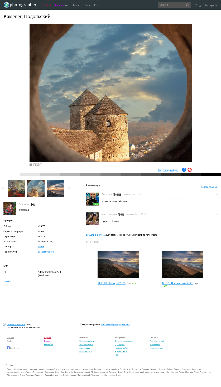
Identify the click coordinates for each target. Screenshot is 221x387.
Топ (76, 5)
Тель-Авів (30, 375)
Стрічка (46, 5)
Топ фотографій (86, 344)
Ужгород (58, 375)
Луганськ (112, 372)
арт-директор (87, 369)
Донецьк (177, 369)
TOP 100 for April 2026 (112, 283)
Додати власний (209, 187)
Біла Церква (125, 369)
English (10, 341)
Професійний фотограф (17, 369)
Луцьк (120, 372)
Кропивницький (101, 372)
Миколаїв (165, 372)
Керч (57, 372)
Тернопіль (39, 375)
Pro (96, 5)
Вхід (198, 5)
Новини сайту (121, 351)
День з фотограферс (124, 341)
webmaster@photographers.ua (115, 324)
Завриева (24, 204)
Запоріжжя (196, 369)
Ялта (118, 375)
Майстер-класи (156, 348)
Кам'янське (49, 372)
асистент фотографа (71, 369)
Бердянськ (136, 369)
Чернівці (111, 375)
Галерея (62, 5)
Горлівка (162, 369)
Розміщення (155, 344)
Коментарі (48, 344)
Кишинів (69, 372)
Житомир (186, 369)
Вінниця (154, 369)
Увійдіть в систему (95, 235)
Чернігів (103, 375)
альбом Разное (46, 251)
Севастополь (205, 372)
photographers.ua (16, 324)
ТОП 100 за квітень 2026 (177, 283)
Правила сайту (121, 348)
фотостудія (99, 369)
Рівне (196, 372)
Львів (126, 372)
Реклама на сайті (157, 341)
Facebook (12, 348)
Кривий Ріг (88, 372)
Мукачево (155, 372)
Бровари (146, 369)
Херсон (73, 375)
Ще (87, 5)
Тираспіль (49, 375)
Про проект (119, 344)
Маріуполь (133, 372)
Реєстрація (211, 5)
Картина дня (84, 348)
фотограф (33, 369)
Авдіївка (115, 369)
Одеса (181, 372)
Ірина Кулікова (109, 214)
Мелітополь (145, 372)
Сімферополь (13, 375)
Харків (66, 375)
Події (117, 355)
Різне (41, 246)
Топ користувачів (86, 341)
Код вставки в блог (168, 170)
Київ (62, 372)
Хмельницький (84, 375)
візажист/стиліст (53, 369)
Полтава (189, 372)
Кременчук (78, 372)
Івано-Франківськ (14, 372)
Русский (10, 338)
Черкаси (95, 375)
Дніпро (170, 369)
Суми (22, 375)
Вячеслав (107, 194)
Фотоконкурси (85, 351)
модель (42, 369)
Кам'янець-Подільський (33, 372)
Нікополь (173, 372)
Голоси (7, 281)
